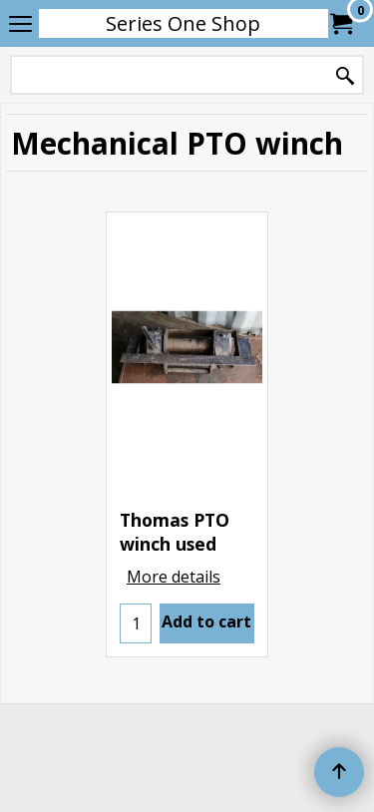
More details (173, 577)
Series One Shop (183, 23)
